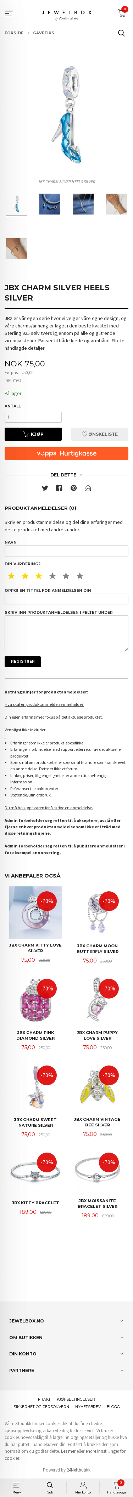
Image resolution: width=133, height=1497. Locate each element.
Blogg (113, 1407)
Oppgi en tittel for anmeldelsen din (66, 596)
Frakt (44, 1399)
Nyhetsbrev (88, 1407)
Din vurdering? (22, 564)
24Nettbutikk (78, 1470)
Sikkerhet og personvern (41, 1407)
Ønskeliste (100, 434)
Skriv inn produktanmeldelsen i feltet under (66, 630)
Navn (66, 548)
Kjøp (33, 434)
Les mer (68, 1451)
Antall (13, 406)
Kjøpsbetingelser (76, 1399)
